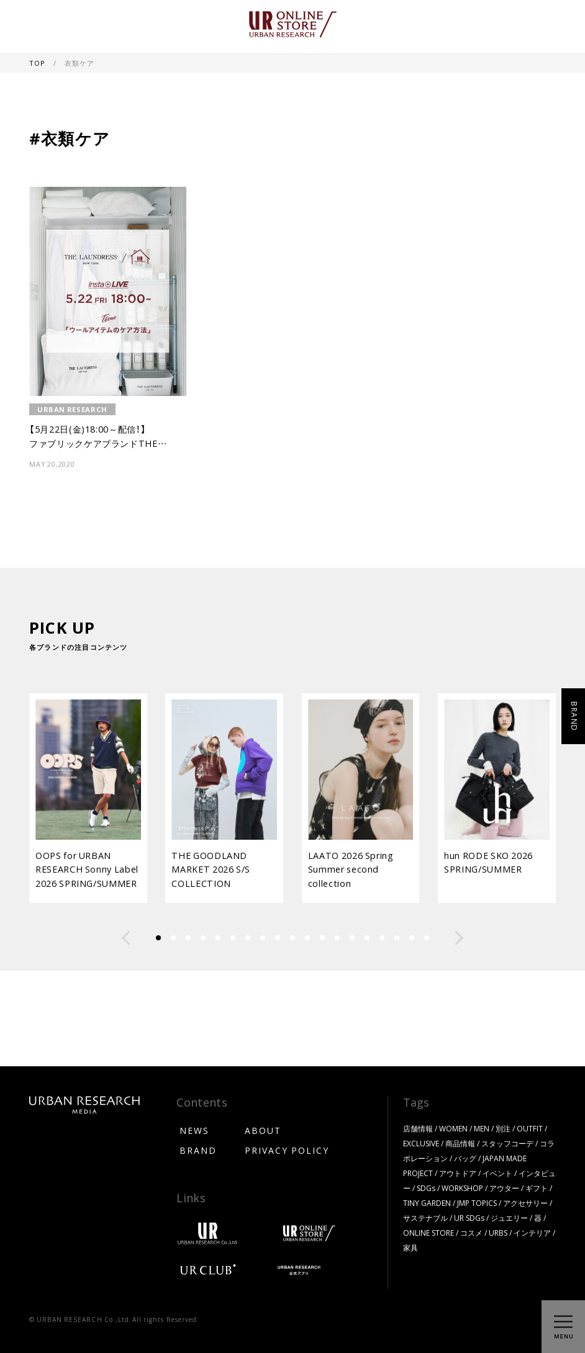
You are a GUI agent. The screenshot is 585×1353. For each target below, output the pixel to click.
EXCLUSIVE (421, 1143)
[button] (126, 938)
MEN (481, 1128)
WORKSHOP (462, 1187)
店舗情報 (418, 1128)
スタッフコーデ (507, 1143)
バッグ (465, 1158)
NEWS (194, 1130)
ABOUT (263, 1130)
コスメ (471, 1232)
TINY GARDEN (427, 1202)
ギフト (536, 1187)
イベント (497, 1173)
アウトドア (457, 1173)
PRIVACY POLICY (287, 1150)
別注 (503, 1128)
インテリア (532, 1232)
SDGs (426, 1187)
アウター (504, 1187)
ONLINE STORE (428, 1232)
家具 (410, 1247)
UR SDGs (469, 1217)
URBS (498, 1232)
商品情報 (460, 1143)
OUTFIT (530, 1128)
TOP (38, 63)
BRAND (198, 1150)
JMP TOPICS (477, 1202)
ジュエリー (509, 1217)
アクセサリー (525, 1202)
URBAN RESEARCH (72, 409)
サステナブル (425, 1217)
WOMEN (453, 1128)
